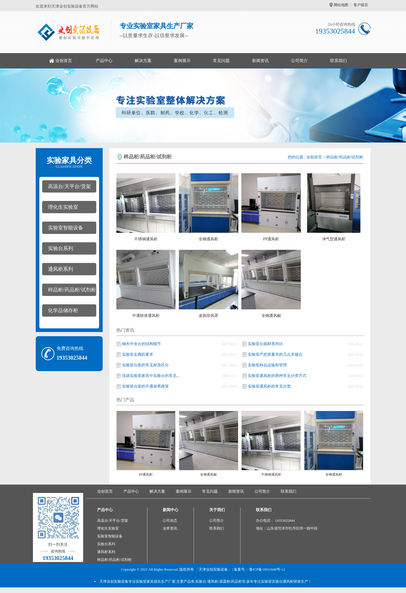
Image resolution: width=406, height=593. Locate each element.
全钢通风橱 (271, 316)
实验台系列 (60, 248)
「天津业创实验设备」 (213, 569)
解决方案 (143, 60)
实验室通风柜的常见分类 (269, 386)
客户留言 (361, 5)
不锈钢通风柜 (146, 239)
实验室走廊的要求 (137, 354)
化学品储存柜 (63, 310)
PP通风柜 (271, 239)
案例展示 (182, 60)
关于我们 (217, 510)
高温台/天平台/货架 (69, 186)
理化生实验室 (63, 207)
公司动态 (170, 520)
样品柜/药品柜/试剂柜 (72, 290)
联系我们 (338, 60)
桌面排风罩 (208, 316)
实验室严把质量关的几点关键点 (275, 354)
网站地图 (341, 5)
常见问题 (221, 60)
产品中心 (104, 60)
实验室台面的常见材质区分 (145, 365)
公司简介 (299, 60)
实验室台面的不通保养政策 (145, 386)
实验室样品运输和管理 (267, 365)
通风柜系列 (60, 269)
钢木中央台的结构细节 (141, 344)
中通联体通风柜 (146, 316)
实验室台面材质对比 (265, 344)
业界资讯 (170, 528)
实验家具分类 (69, 162)
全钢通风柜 (208, 239)
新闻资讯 (260, 60)
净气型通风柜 (333, 239)
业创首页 (63, 60)
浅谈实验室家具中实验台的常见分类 (152, 376)
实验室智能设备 (65, 228)
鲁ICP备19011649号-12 (267, 569)
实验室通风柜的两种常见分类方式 (277, 376)
